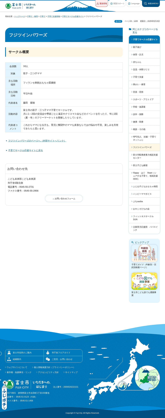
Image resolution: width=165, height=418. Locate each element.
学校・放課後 (139, 107)
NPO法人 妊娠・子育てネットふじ (144, 138)
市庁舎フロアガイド (61, 353)
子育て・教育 (32, 16)
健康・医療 (138, 122)
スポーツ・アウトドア (143, 99)
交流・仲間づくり (141, 69)
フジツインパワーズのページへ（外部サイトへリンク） (37, 141)
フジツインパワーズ (142, 147)
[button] (101, 3)
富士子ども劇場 (140, 165)
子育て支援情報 (53, 16)
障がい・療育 (139, 84)
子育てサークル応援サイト (73, 16)
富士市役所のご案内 (22, 353)
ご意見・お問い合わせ (62, 359)
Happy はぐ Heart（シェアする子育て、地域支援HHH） (145, 176)
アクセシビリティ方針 (48, 372)
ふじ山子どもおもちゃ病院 (145, 186)
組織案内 (17, 359)
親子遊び (137, 47)
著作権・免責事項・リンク (19, 372)
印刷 (119, 21)
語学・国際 (138, 114)
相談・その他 (139, 129)
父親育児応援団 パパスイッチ (145, 228)
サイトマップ (71, 372)
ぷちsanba (138, 201)
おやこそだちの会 (141, 209)
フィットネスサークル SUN (144, 218)
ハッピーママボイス (142, 194)
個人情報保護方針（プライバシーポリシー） (54, 367)
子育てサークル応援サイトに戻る (25, 150)
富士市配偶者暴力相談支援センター (145, 156)
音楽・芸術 (138, 92)
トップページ (19, 16)
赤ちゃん (137, 62)
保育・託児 (138, 54)
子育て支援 (138, 77)
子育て (42, 16)
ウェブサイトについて (17, 367)
